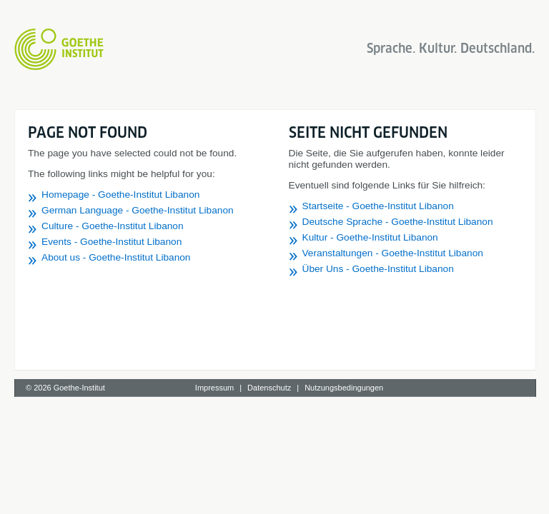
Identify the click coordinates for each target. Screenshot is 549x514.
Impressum (214, 387)
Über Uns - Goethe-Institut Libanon (378, 268)
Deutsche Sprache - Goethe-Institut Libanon (397, 221)
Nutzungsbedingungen (344, 387)
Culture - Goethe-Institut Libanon (112, 226)
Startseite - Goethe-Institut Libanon (378, 206)
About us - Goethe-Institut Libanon (116, 257)
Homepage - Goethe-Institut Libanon (120, 194)
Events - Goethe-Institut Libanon (111, 241)
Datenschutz (269, 387)
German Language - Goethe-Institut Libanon (137, 210)
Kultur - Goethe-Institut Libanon (370, 237)
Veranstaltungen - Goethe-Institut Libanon (392, 253)
